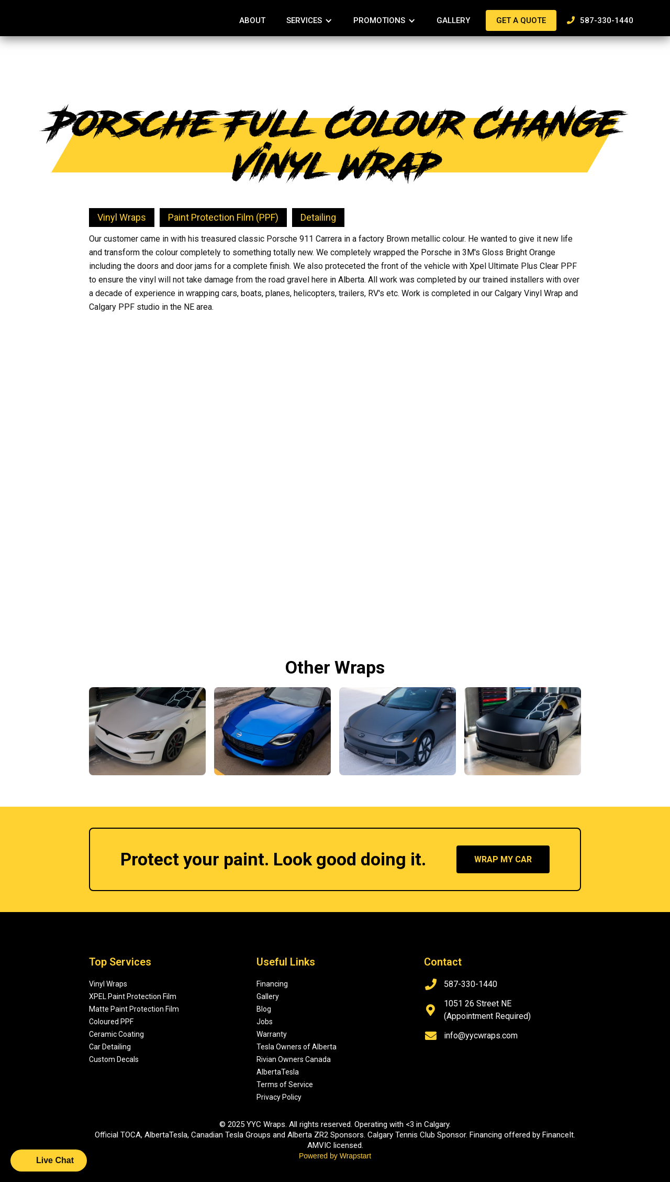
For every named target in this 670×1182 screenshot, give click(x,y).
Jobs (264, 1021)
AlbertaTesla (277, 1072)
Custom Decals (114, 1059)
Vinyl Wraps (121, 217)
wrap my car (503, 859)
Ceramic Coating (116, 1034)
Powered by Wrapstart (335, 1156)
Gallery (453, 20)
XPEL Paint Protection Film (132, 996)
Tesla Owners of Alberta (296, 1047)
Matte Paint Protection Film (134, 1009)
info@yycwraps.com (481, 1035)
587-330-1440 (600, 20)
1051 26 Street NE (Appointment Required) (487, 1010)
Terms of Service (284, 1084)
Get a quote (521, 20)
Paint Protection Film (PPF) (223, 217)
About (252, 20)
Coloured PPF (111, 1021)
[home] (73, 13)
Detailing (318, 217)
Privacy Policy (279, 1097)
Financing (272, 984)
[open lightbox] (210, 329)
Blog (263, 1009)
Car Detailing (110, 1047)
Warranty (271, 1034)
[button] (309, 20)
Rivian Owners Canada (293, 1059)
